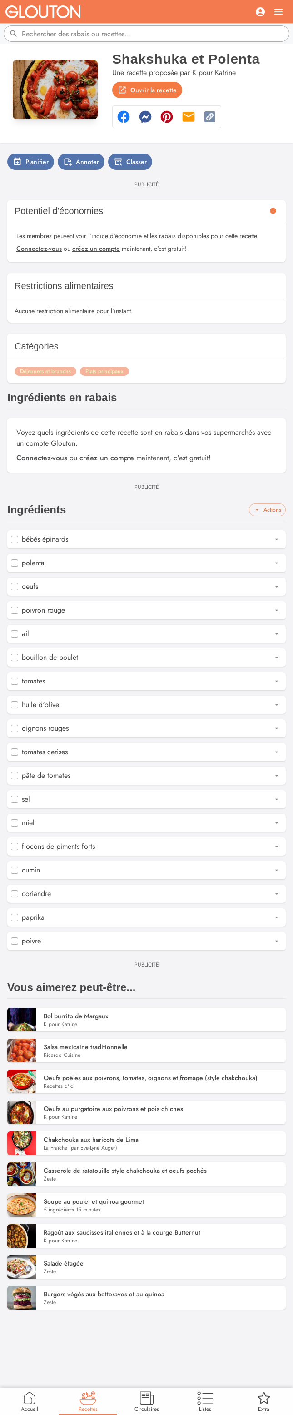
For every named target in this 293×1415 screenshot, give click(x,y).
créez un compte (96, 248)
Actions (267, 510)
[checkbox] (14, 539)
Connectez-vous (39, 248)
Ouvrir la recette (147, 90)
